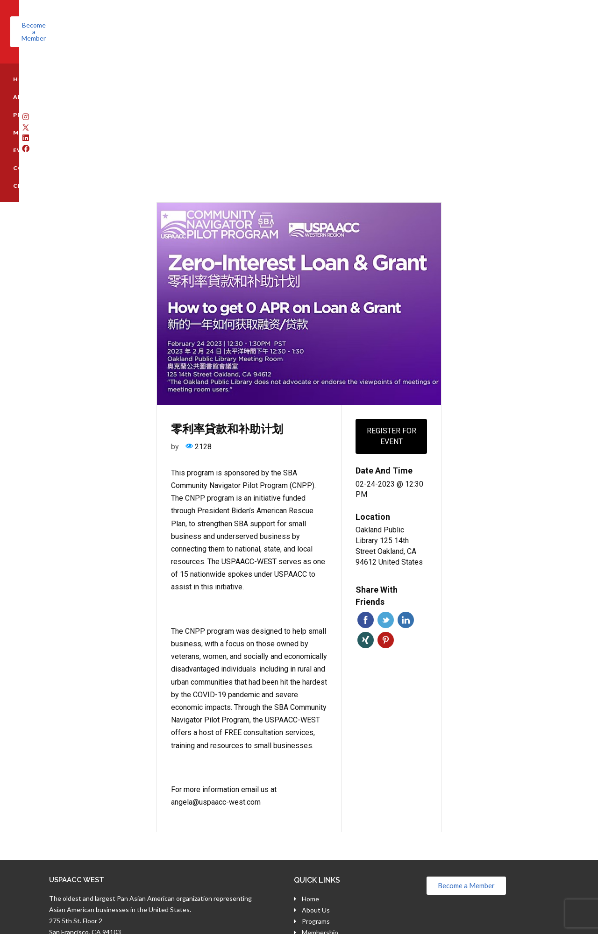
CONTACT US (306, 66)
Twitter (385, 500)
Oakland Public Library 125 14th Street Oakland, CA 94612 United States (389, 426)
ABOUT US (97, 66)
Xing (365, 520)
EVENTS (253, 66)
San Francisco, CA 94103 (85, 812)
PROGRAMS (146, 66)
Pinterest (385, 520)
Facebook (365, 500)
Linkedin (406, 500)
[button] (522, 25)
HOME (56, 66)
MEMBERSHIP (200, 66)
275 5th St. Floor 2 (75, 801)
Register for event (391, 316)
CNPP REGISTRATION (376, 66)
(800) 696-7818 (84, 823)
